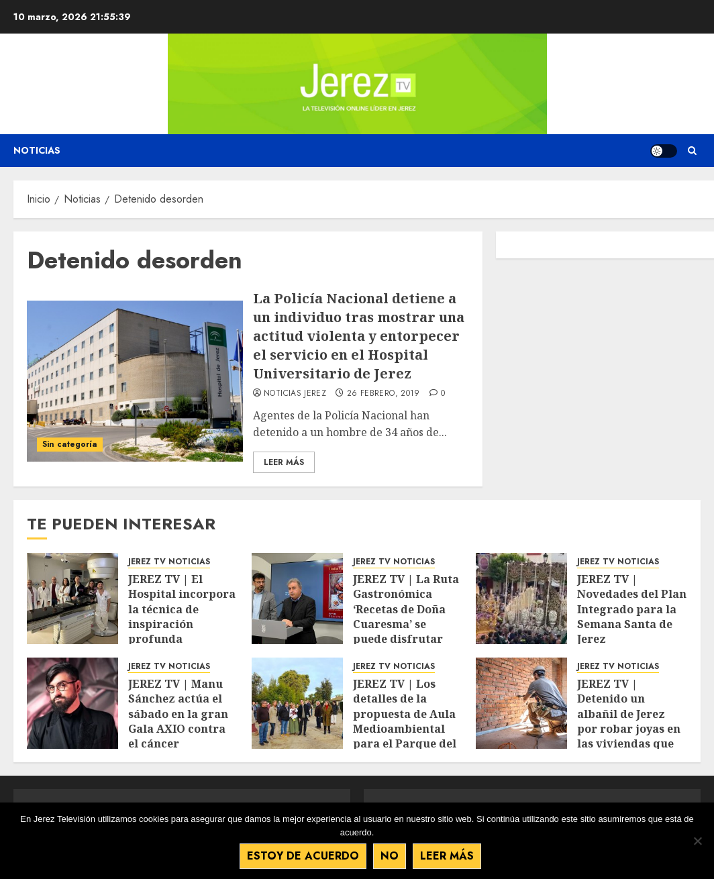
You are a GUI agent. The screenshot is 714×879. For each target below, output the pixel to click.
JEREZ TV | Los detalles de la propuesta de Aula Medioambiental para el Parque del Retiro (404, 721)
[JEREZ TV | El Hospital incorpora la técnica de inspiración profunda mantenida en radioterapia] (72, 598)
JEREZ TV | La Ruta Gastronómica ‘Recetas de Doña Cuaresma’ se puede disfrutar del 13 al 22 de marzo (406, 624)
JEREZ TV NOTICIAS (169, 562)
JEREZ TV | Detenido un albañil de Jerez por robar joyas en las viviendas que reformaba (628, 721)
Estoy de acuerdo (303, 856)
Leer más (447, 856)
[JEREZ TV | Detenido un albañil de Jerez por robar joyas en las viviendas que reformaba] (521, 703)
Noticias (36, 150)
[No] (697, 840)
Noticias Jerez (295, 394)
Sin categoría (69, 444)
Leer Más (284, 462)
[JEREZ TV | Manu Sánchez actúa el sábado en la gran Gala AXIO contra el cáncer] (72, 703)
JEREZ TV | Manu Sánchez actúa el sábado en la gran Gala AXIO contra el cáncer (178, 714)
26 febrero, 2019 (383, 394)
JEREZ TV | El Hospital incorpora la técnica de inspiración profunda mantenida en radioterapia (182, 624)
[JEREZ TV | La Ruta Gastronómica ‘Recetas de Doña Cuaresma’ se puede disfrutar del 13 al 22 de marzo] (297, 598)
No (389, 856)
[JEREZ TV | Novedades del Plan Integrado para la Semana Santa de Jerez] (521, 598)
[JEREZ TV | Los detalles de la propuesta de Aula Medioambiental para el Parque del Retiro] (297, 703)
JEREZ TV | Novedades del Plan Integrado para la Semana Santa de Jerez (631, 609)
